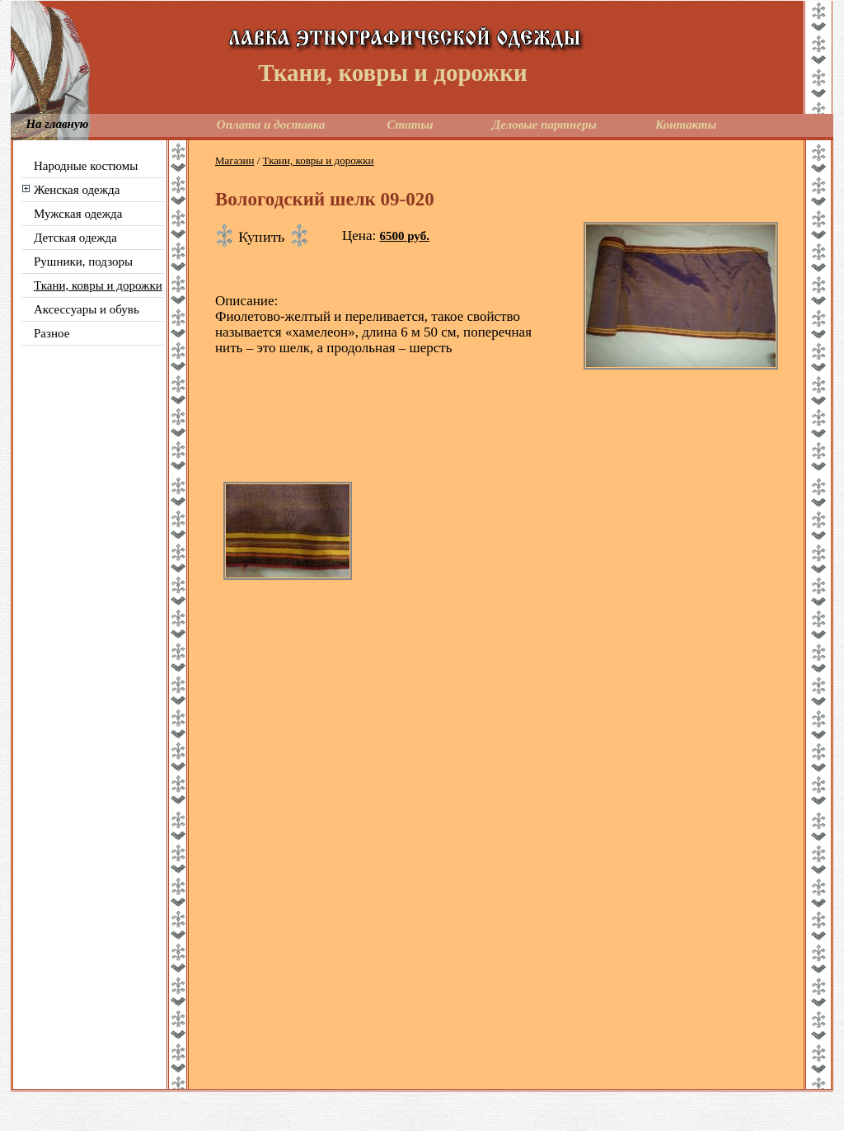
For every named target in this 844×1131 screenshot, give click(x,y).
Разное (51, 333)
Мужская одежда (78, 213)
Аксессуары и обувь (86, 309)
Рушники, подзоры (83, 261)
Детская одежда (75, 237)
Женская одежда (77, 189)
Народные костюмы (86, 165)
